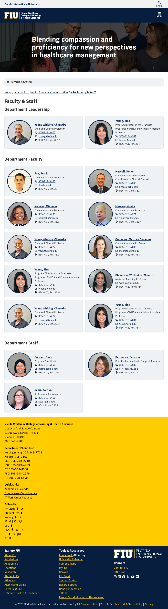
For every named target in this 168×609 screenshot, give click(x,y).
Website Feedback (110, 604)
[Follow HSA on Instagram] (23, 529)
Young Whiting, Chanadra (50, 124)
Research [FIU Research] (10, 572)
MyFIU (63, 568)
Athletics (9, 580)
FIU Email (64, 576)
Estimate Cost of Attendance (21, 593)
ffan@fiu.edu (45, 185)
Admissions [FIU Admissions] (11, 559)
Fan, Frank (41, 173)
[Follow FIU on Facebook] (124, 576)
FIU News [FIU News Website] (119, 572)
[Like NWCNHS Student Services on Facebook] (22, 513)
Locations (10, 568)
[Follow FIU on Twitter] (128, 576)
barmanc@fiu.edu (48, 368)
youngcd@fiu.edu (47, 136)
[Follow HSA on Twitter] (17, 529)
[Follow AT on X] (15, 521)
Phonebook (66, 555)
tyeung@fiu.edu (127, 140)
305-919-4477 (46, 132)
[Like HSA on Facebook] (12, 529)
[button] (159, 15)
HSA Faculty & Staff (83, 92)
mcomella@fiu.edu (129, 250)
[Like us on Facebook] (12, 525)
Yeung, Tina (122, 120)
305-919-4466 (46, 365)
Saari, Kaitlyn (43, 390)
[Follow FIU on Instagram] (116, 576)
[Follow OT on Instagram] (19, 534)
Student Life (11, 576)
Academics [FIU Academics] (11, 563)
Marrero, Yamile (125, 206)
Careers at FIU (13, 589)
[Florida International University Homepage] (22, 4)
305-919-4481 (127, 136)
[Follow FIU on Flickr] (138, 576)
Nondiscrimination (70, 589)
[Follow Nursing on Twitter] (20, 517)
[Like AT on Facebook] (10, 521)
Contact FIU (121, 567)
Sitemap (149, 604)
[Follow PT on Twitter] (10, 538)
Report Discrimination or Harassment (81, 597)
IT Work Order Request (18, 497)
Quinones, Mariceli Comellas (133, 239)
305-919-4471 (127, 214)
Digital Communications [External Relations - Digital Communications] (85, 604)
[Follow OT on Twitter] (14, 534)
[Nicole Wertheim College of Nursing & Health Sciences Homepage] (22, 15)
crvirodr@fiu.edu (128, 368)
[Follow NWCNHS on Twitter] (22, 508)
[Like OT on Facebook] (10, 534)
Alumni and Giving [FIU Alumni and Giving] (15, 584)
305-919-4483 (127, 247)
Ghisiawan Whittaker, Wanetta (134, 275)
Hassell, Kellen (124, 171)
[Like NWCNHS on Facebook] (18, 508)
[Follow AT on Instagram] (20, 521)
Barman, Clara (43, 357)
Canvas (63, 572)
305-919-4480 (127, 365)
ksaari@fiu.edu (46, 401)
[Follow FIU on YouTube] (133, 576)
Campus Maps (67, 563)
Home (7, 92)
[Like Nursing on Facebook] (16, 517)
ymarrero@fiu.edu (129, 218)
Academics (21, 92)
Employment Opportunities (20, 493)
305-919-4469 (46, 214)
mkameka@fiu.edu (48, 218)
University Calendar (71, 559)
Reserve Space (68, 584)
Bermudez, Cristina (127, 357)
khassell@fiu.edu (128, 186)
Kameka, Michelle (45, 206)
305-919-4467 (46, 181)
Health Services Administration (49, 92)
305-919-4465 (46, 397)
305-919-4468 (127, 183)
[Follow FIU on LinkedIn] (120, 576)
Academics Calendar (16, 489)
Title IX (63, 593)
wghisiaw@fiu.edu (129, 282)
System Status (68, 580)
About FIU (10, 555)
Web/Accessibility (133, 604)
